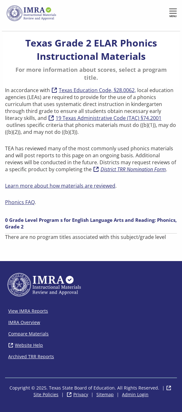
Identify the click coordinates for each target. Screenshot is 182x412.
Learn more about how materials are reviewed (60, 185)
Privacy (80, 394)
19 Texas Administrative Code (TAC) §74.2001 (104, 118)
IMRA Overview (24, 322)
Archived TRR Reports (31, 356)
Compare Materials (28, 334)
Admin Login (135, 394)
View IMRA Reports (28, 311)
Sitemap (105, 394)
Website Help (29, 345)
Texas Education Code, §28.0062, (97, 90)
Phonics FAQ (20, 202)
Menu (173, 16)
